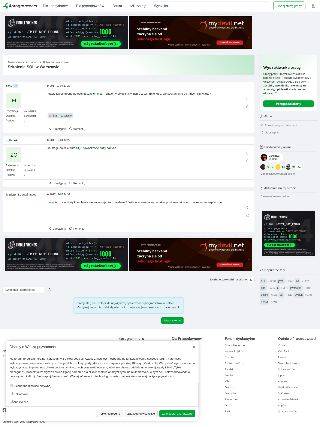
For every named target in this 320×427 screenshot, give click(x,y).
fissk (9, 86)
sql (281, 294)
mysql (264, 301)
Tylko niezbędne (109, 413)
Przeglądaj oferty (288, 104)
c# (297, 281)
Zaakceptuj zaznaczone (177, 413)
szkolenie (66, 115)
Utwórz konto (172, 320)
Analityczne (19, 402)
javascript (295, 287)
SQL (53, 115)
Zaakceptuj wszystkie (141, 413)
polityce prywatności (161, 376)
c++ (263, 281)
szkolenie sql (95, 93)
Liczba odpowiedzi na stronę (228, 279)
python (299, 294)
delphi (264, 294)
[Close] (194, 347)
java (280, 281)
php (263, 287)
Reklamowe (19, 394)
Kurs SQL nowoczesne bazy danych (92, 148)
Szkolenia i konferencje (56, 62)
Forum (34, 62)
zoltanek (12, 140)
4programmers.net (34, 358)
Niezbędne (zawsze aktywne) (30, 386)
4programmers (16, 62)
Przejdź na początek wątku (279, 125)
